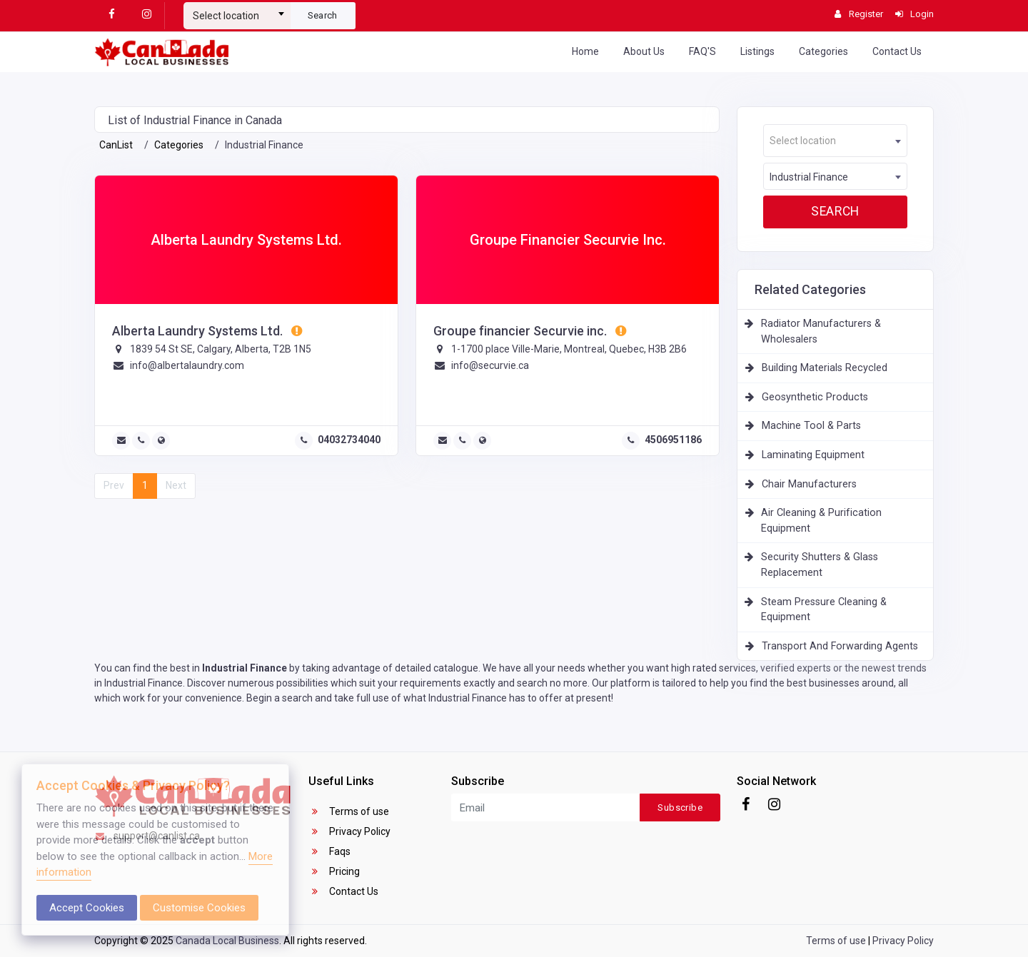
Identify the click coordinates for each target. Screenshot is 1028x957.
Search (323, 15)
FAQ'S (702, 51)
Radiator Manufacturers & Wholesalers (821, 331)
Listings (757, 51)
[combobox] (237, 10)
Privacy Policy (349, 831)
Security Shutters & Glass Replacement (819, 565)
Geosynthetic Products (815, 397)
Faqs (329, 851)
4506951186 (673, 439)
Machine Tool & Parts (811, 426)
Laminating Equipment (813, 455)
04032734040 (349, 439)
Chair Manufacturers (809, 484)
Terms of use (348, 811)
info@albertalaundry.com (187, 365)
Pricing (334, 871)
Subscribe (679, 807)
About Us (644, 51)
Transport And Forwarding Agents (840, 646)
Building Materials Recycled (824, 368)
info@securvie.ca (490, 365)
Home (585, 51)
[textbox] (237, 15)
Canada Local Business (227, 940)
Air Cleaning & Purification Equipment (821, 521)
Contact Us (897, 51)
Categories (823, 51)
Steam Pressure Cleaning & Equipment (824, 610)
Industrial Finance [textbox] (809, 177)
